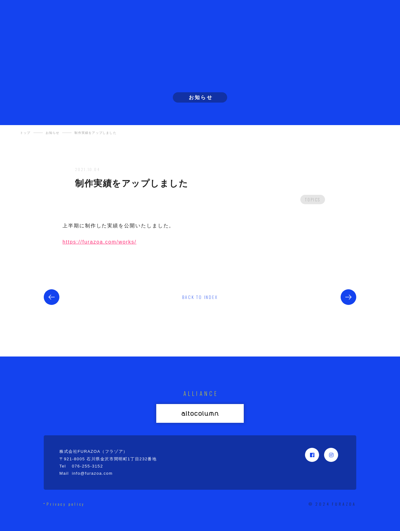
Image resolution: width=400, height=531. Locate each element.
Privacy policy (66, 504)
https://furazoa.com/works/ (99, 242)
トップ (25, 132)
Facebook (312, 455)
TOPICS (312, 199)
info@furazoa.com (92, 473)
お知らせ (53, 132)
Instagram (331, 455)
